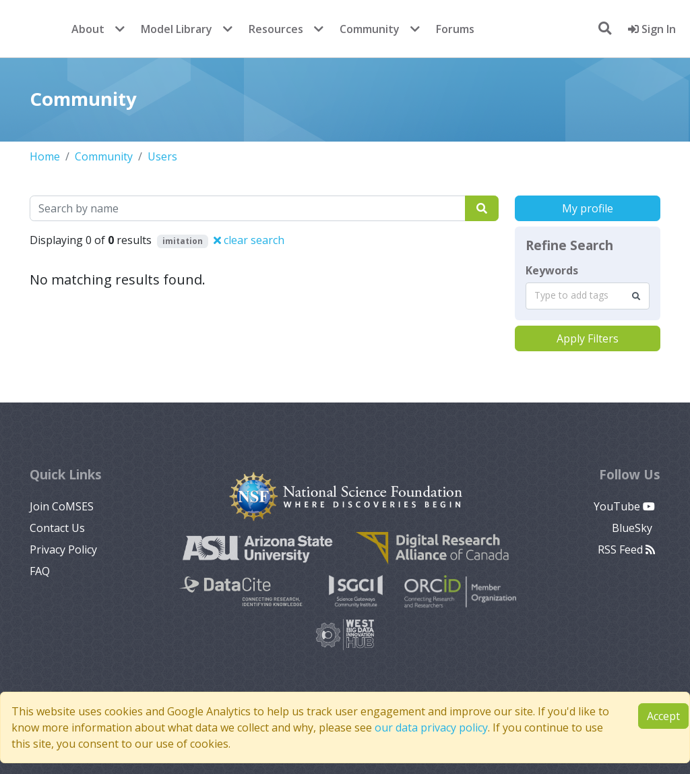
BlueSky (633, 527)
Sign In (652, 29)
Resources (276, 29)
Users (162, 156)
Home (45, 156)
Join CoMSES (62, 506)
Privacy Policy (63, 549)
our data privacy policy (431, 727)
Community (370, 29)
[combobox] (588, 295)
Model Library (176, 29)
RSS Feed (626, 549)
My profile (587, 208)
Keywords (552, 270)
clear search (249, 240)
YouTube (624, 506)
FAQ (40, 571)
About (87, 29)
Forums (455, 29)
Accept (663, 716)
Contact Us (57, 527)
